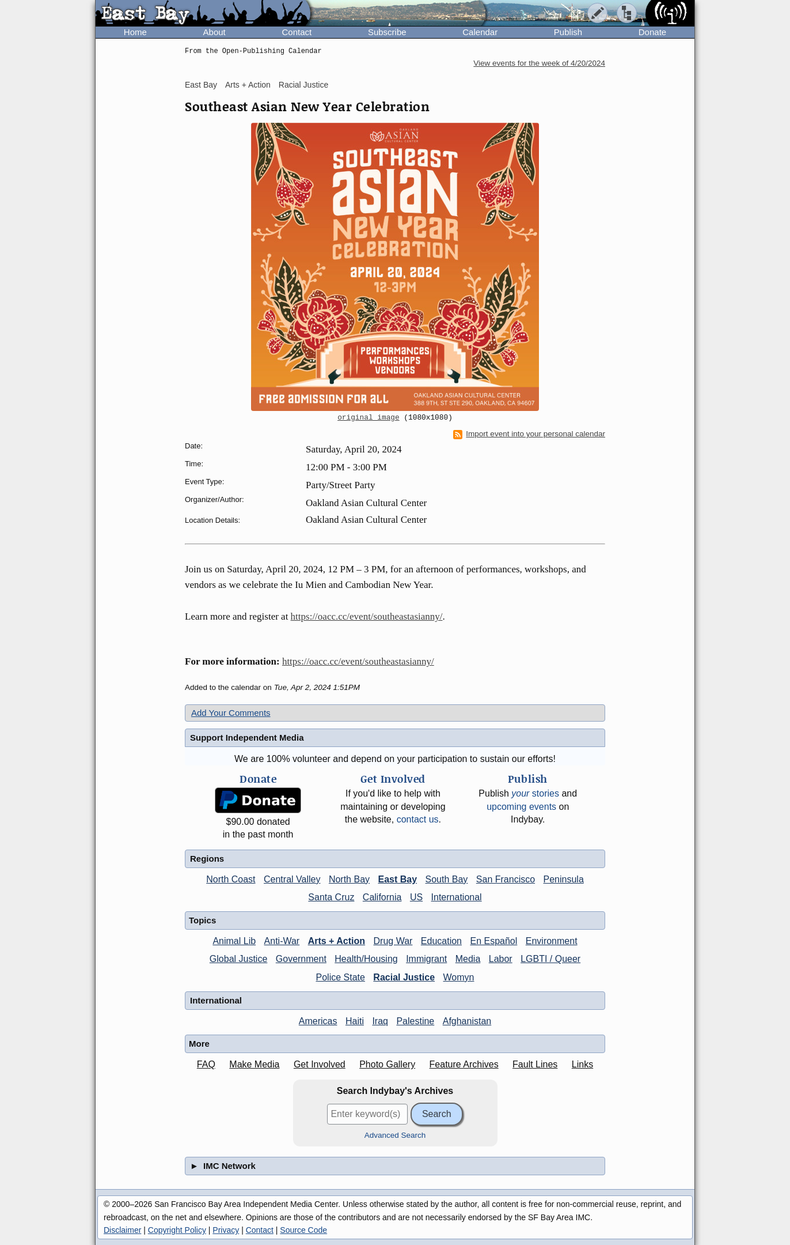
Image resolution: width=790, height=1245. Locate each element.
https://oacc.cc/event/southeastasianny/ (367, 616)
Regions (207, 858)
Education (441, 941)
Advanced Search (395, 1135)
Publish (568, 32)
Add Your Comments (231, 713)
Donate (652, 32)
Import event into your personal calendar (529, 434)
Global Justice (239, 959)
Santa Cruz (331, 897)
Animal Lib (234, 941)
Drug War (393, 941)
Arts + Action (248, 84)
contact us (418, 819)
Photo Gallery (387, 1064)
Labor (500, 959)
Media (468, 959)
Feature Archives (464, 1064)
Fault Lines (534, 1064)
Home (135, 32)
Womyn (458, 977)
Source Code (303, 1230)
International (456, 897)
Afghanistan (467, 1021)
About (214, 32)
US (416, 897)
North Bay (349, 879)
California (382, 897)
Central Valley (292, 879)
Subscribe (387, 32)
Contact (297, 32)
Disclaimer (122, 1230)
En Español (493, 941)
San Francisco (505, 879)
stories (535, 793)
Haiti (354, 1021)
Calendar (479, 32)
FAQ (206, 1064)
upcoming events (521, 807)
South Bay (447, 879)
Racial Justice (303, 84)
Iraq (380, 1021)
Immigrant (426, 959)
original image (368, 418)
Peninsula (564, 879)
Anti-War (282, 941)
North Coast (230, 879)
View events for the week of (539, 63)
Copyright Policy (177, 1230)
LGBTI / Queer (550, 959)
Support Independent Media (247, 737)
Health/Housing (366, 959)
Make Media (254, 1064)
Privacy (225, 1230)
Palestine (415, 1021)
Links (582, 1064)
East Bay (201, 84)
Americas (318, 1021)
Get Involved (319, 1064)
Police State (340, 977)
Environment (552, 941)
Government (301, 959)
